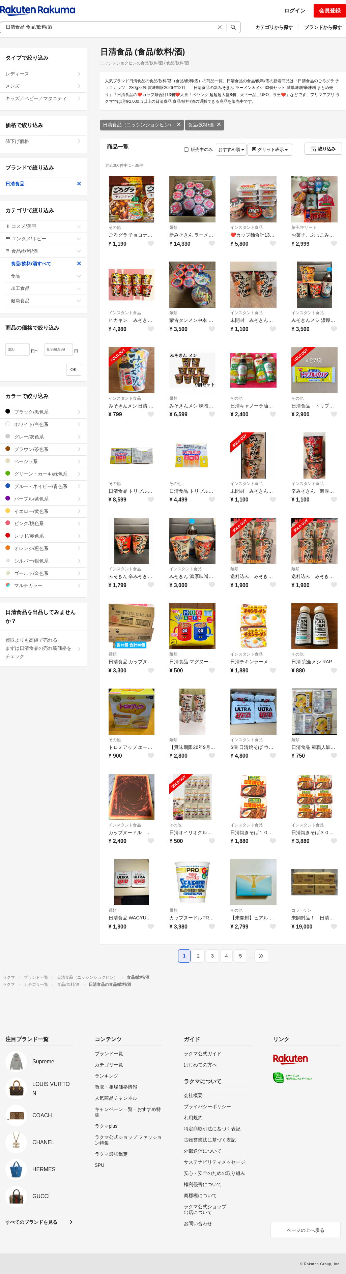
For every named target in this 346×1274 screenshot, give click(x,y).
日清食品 (43, 183)
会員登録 (330, 10)
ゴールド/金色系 (43, 573)
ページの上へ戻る (305, 1230)
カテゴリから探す (274, 27)
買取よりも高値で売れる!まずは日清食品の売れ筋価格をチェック (43, 648)
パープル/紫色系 (43, 499)
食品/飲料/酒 (205, 124)
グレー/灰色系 (43, 436)
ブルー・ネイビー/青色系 (43, 486)
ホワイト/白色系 (43, 424)
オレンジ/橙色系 (43, 548)
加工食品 (46, 288)
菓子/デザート (304, 227)
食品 (46, 276)
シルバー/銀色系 (43, 561)
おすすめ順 (231, 149)
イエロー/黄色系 (43, 511)
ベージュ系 (43, 461)
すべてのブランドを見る (31, 1222)
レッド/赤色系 (43, 536)
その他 (115, 227)
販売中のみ (198, 149)
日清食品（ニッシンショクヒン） (142, 124)
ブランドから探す (323, 27)
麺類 (173, 227)
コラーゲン (301, 910)
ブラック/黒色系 (43, 412)
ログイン (295, 10)
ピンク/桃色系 (43, 523)
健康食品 (46, 300)
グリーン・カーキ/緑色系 (43, 474)
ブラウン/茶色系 (43, 449)
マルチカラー (43, 585)
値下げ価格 (43, 141)
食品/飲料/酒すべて (46, 263)
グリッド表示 (270, 149)
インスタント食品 (246, 227)
